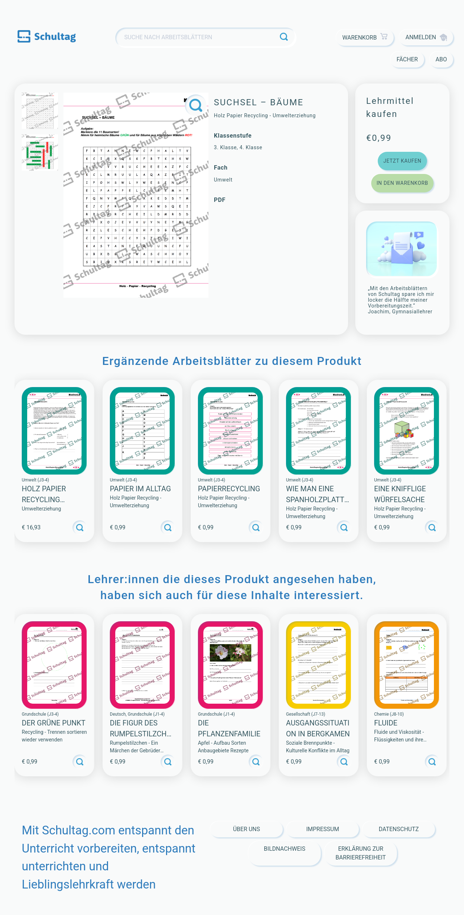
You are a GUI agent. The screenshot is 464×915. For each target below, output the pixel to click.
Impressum (322, 829)
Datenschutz (399, 829)
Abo (441, 59)
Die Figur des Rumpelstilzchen (140, 734)
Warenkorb (365, 37)
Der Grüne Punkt (54, 723)
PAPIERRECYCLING (229, 488)
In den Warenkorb (402, 183)
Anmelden (426, 37)
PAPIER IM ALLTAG (140, 488)
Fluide (385, 723)
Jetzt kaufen (402, 161)
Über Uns (246, 829)
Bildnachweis (284, 848)
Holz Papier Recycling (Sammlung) (44, 499)
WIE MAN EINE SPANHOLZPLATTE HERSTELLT (317, 499)
